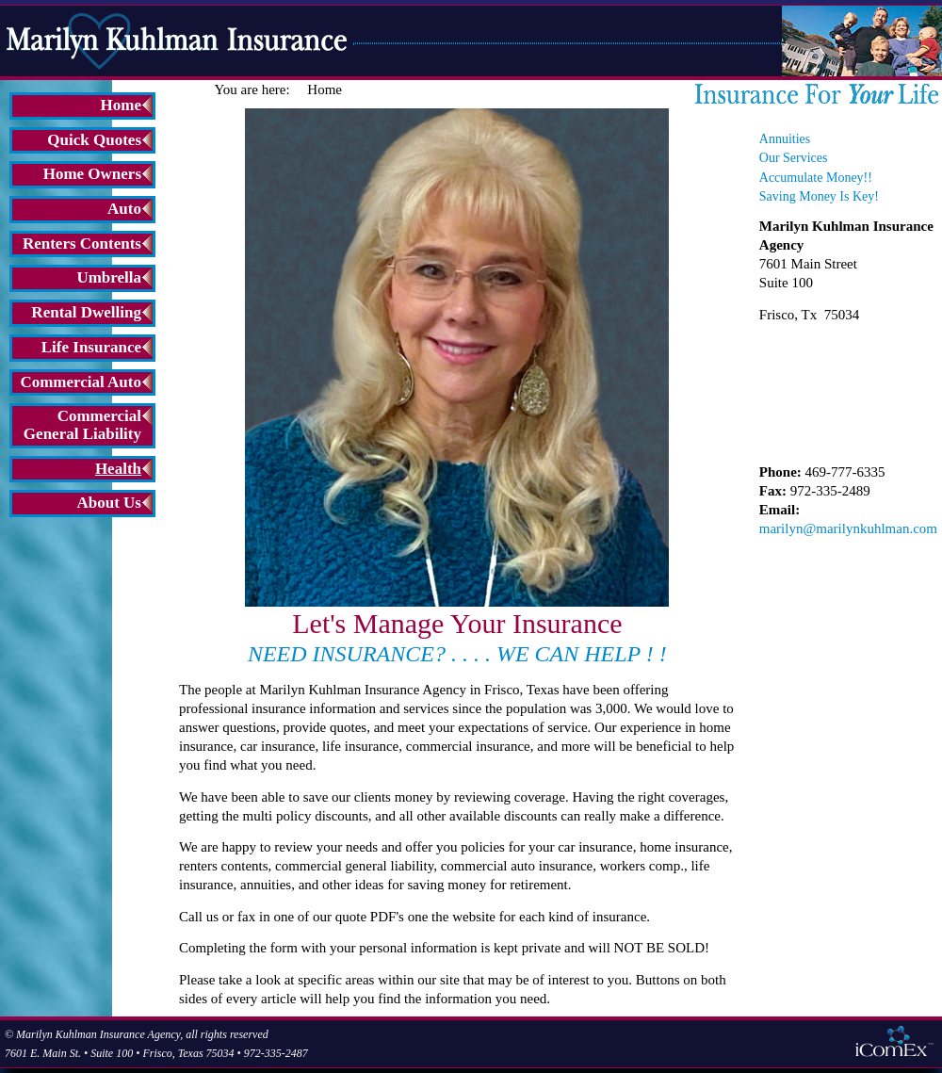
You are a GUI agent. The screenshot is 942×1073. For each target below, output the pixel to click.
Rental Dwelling (86, 312)
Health (118, 469)
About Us (109, 503)
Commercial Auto (80, 382)
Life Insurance (91, 347)
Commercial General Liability (82, 425)
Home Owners (92, 174)
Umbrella (108, 277)
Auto (124, 209)
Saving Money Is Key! (819, 196)
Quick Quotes (94, 140)
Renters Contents (82, 243)
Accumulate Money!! (815, 178)
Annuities (784, 139)
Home (121, 105)
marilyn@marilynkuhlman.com (848, 528)
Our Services (793, 158)
